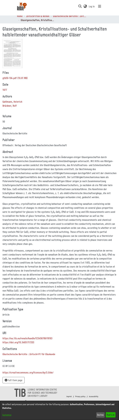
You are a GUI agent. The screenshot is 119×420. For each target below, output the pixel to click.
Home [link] (20, 16)
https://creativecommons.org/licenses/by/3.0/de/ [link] (28, 372)
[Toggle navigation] (99, 6)
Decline (100, 414)
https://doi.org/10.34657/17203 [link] (18, 342)
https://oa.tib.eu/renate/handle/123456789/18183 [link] (27, 338)
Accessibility (93, 396)
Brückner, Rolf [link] (10, 105)
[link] (15, 77)
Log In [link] (92, 6)
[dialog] (59, 410)
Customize (6, 414)
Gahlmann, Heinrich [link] (12, 101)
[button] (80, 6)
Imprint (69, 396)
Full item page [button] (13, 380)
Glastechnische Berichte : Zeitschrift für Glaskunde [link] (69, 16)
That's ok (110, 414)
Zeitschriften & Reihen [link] (37, 16)
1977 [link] (5, 89)
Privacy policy (80, 396)
